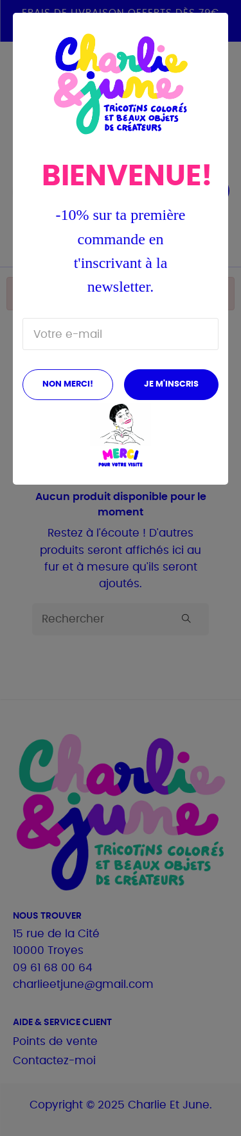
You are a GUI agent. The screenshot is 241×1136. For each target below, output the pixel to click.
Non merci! (67, 384)
